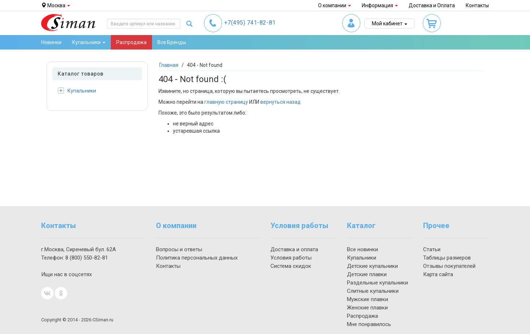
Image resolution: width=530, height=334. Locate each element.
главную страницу (226, 102)
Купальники (77, 90)
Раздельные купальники (377, 282)
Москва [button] (55, 5)
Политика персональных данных (197, 257)
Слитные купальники (373, 291)
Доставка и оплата (294, 249)
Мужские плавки (367, 299)
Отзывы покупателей (449, 266)
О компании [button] (334, 5)
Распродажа (131, 42)
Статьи (431, 249)
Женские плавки (367, 307)
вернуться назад (280, 102)
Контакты (477, 5)
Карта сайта (438, 274)
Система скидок (290, 266)
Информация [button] (380, 5)
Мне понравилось (369, 324)
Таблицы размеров (447, 257)
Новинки (51, 42)
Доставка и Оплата (432, 5)
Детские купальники (372, 266)
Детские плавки (367, 274)
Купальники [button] (88, 42)
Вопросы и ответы (179, 249)
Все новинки (362, 249)
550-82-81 (86, 257)
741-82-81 (250, 22)
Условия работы (291, 257)
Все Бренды (171, 42)
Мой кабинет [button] (389, 23)
